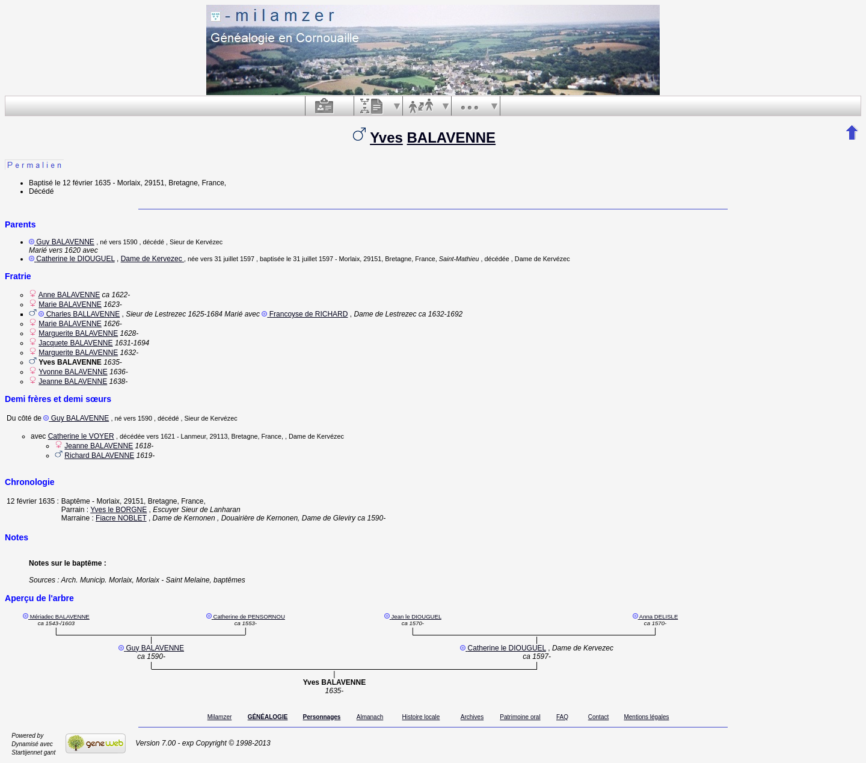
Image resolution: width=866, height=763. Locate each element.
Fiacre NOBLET (121, 518)
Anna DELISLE (658, 616)
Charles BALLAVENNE (83, 314)
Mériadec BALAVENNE (60, 616)
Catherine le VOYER (81, 436)
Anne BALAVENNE (69, 295)
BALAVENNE (451, 137)
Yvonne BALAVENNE (73, 372)
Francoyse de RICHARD (308, 314)
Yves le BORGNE (118, 509)
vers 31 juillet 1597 (227, 258)
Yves (386, 137)
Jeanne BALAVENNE (72, 381)
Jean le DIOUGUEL (416, 616)
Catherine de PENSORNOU (248, 616)
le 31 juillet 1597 (309, 258)
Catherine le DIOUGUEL (75, 259)
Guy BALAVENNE (65, 242)
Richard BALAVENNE (99, 455)
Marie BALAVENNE (69, 304)
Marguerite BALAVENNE (78, 333)
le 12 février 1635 (83, 183)
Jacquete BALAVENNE (75, 343)
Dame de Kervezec (152, 259)
